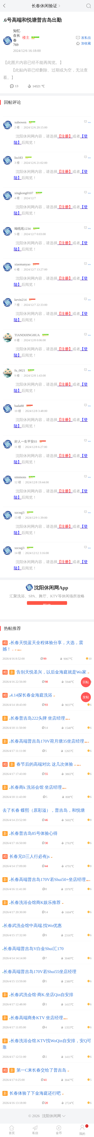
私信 (35, 1133)
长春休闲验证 (46, 5)
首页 (12, 1133)
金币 (59, 1133)
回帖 (86, 682)
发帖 (86, 697)
